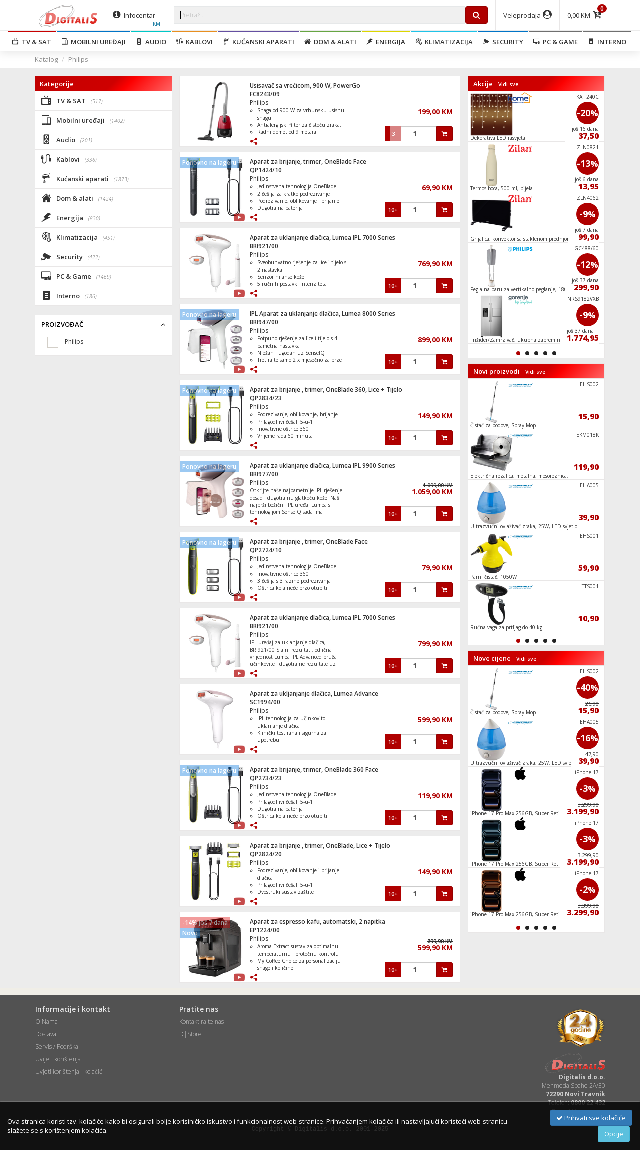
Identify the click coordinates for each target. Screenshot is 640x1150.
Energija (386, 41)
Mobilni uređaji (94, 41)
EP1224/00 (265, 930)
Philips (78, 59)
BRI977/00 (264, 474)
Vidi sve (508, 84)
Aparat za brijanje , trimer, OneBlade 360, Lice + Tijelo (326, 389)
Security (503, 41)
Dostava (46, 1034)
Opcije (614, 1133)
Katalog (46, 59)
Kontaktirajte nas (202, 1021)
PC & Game (556, 41)
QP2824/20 (266, 854)
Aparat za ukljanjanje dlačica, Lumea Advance (314, 693)
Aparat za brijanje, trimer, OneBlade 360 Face (314, 769)
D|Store (191, 1034)
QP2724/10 (266, 550)
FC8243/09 (265, 94)
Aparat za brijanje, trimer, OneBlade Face (308, 161)
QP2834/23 (266, 398)
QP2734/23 (266, 778)
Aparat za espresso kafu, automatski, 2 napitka (318, 921)
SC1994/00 (265, 702)
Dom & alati (330, 41)
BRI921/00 (264, 246)
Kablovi (194, 41)
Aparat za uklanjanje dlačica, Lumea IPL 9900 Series (323, 465)
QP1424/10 (266, 170)
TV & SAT (32, 41)
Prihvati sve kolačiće (591, 1117)
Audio (151, 41)
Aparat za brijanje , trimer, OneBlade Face (309, 541)
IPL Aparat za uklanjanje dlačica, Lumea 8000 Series (323, 313)
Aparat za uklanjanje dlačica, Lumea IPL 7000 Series (323, 237)
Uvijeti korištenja (58, 1059)
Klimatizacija (444, 41)
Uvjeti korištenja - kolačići (70, 1071)
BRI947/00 (264, 322)
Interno (607, 41)
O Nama (47, 1021)
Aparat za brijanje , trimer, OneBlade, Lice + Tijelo (320, 845)
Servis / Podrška (57, 1046)
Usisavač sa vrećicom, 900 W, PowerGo (305, 85)
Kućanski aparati (258, 41)
